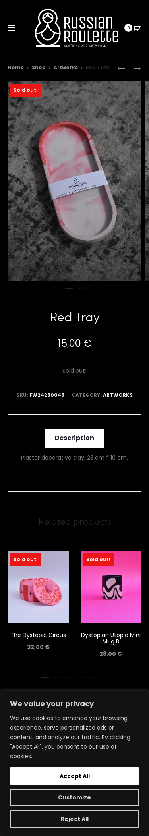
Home (16, 67)
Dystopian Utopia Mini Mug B (111, 638)
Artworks (66, 67)
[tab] (74, 438)
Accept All (75, 776)
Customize (74, 797)
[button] (69, 287)
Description (74, 437)
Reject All (75, 819)
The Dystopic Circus (38, 635)
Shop (39, 67)
